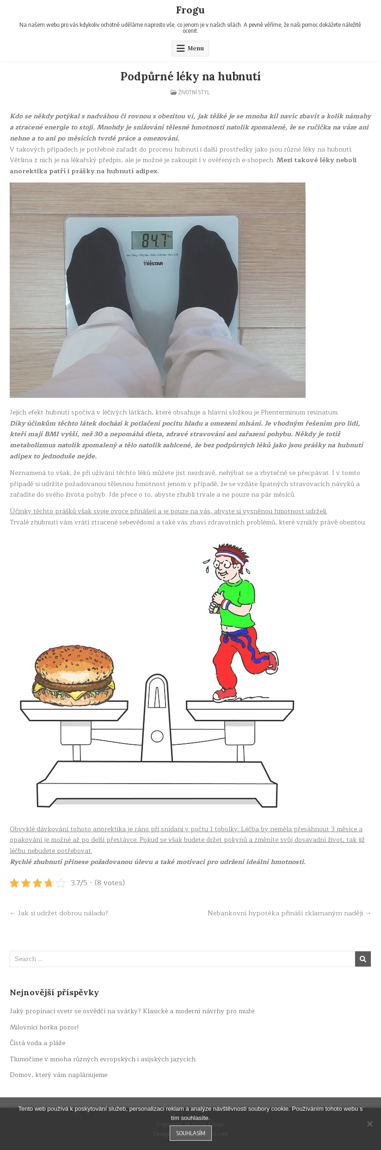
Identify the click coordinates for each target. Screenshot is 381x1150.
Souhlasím (190, 1133)
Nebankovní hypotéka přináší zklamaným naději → (290, 913)
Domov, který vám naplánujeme (58, 1075)
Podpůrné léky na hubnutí (190, 76)
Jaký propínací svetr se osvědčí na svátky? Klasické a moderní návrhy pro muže (132, 1011)
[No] (369, 1123)
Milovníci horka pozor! (44, 1027)
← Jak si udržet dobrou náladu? (59, 913)
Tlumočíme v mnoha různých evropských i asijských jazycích (103, 1059)
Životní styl (194, 92)
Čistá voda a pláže (37, 1043)
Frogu (190, 9)
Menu (196, 48)
